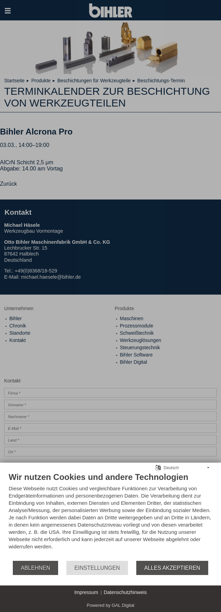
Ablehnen (35, 568)
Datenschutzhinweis (125, 592)
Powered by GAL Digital (111, 605)
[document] (110, 516)
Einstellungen (97, 568)
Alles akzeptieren (172, 568)
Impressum (86, 592)
